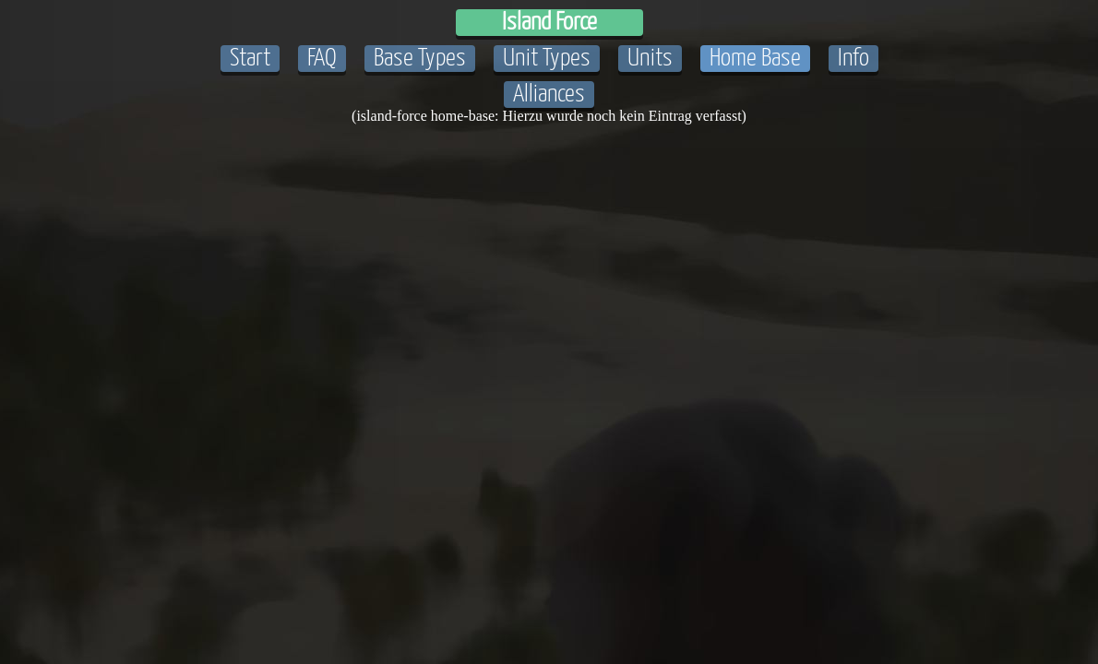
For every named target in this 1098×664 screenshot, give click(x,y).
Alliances (549, 94)
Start (250, 58)
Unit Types (547, 58)
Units (650, 58)
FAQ (322, 58)
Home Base (755, 58)
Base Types (420, 58)
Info (853, 58)
